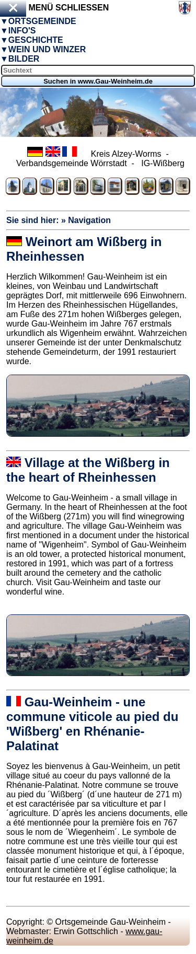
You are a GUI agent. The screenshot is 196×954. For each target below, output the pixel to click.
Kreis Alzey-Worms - (124, 153)
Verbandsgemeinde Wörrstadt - (73, 163)
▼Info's (18, 30)
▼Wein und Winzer (43, 49)
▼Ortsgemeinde (38, 21)
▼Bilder (19, 58)
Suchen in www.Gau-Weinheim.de (98, 81)
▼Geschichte (31, 40)
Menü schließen (54, 8)
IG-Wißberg (160, 163)
